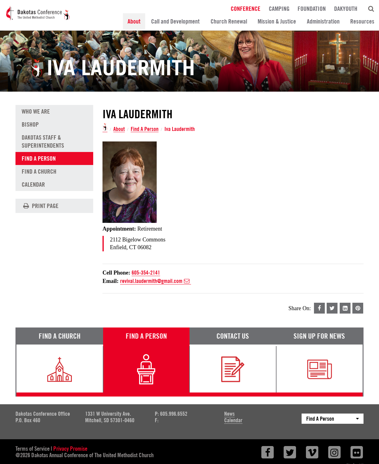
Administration (323, 21)
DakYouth (345, 8)
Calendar (33, 184)
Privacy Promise (70, 448)
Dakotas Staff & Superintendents (43, 141)
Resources (362, 21)
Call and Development (175, 21)
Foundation (312, 8)
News (229, 413)
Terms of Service (32, 448)
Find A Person (145, 129)
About (134, 21)
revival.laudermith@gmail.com (155, 281)
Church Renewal (229, 21)
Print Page (40, 205)
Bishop (30, 124)
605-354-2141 (146, 272)
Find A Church (39, 171)
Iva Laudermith (179, 129)
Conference (245, 8)
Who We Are (36, 111)
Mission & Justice (277, 21)
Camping (279, 8)
